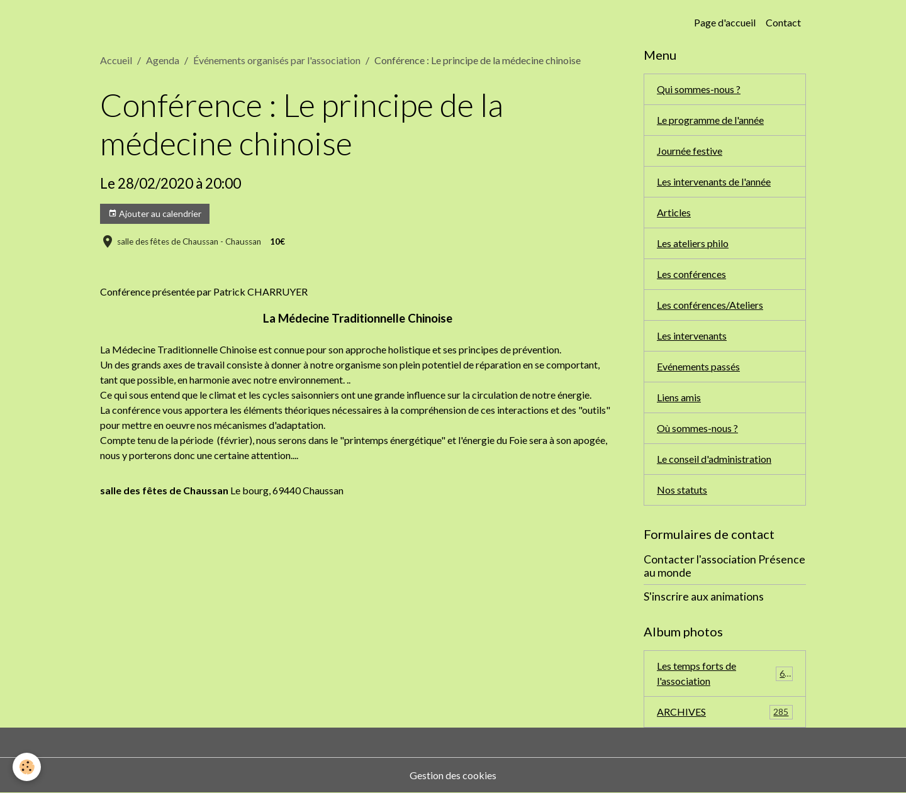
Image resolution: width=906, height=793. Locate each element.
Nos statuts (682, 490)
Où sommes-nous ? (697, 428)
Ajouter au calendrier (154, 213)
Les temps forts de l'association (725, 673)
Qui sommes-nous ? (699, 89)
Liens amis (679, 397)
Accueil (116, 60)
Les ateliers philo (693, 243)
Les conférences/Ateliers (710, 305)
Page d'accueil (725, 22)
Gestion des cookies (453, 775)
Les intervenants (692, 335)
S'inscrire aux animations (704, 596)
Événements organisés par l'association (277, 60)
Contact (783, 22)
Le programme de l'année (710, 120)
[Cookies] (27, 767)
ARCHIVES (725, 712)
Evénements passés (698, 366)
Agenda (162, 60)
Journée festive (689, 151)
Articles (674, 212)
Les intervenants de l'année (714, 181)
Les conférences (691, 274)
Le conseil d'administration (714, 459)
